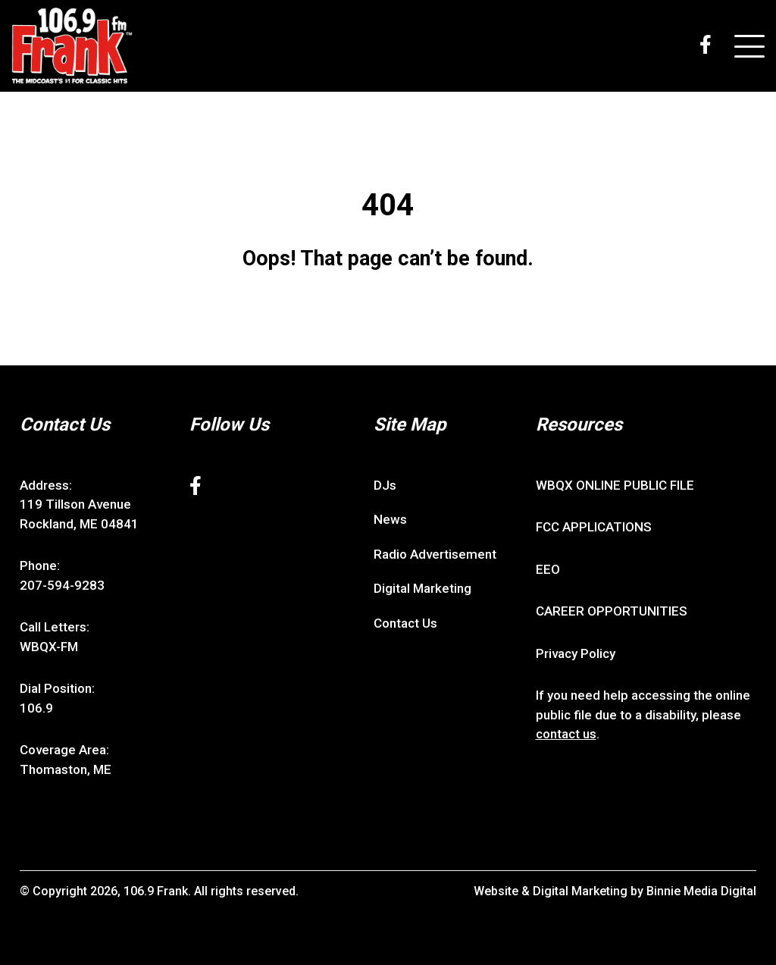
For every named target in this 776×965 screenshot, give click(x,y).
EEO (548, 569)
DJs (385, 485)
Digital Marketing (422, 588)
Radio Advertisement (435, 554)
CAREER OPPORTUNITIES (611, 611)
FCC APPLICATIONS (594, 526)
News (390, 519)
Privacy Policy (575, 653)
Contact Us (405, 623)
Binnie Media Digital (701, 891)
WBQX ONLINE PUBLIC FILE (615, 485)
